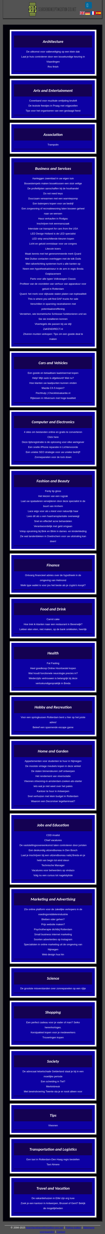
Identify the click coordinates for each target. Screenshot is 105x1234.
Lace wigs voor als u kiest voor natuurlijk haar (53, 511)
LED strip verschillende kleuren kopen (53, 238)
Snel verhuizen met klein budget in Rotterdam (53, 796)
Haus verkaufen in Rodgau (53, 218)
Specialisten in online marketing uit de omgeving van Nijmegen (53, 947)
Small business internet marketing (53, 934)
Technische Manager (53, 865)
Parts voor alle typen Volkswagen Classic (53, 278)
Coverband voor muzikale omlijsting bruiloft (53, 100)
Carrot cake (53, 619)
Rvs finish (53, 66)
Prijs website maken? (53, 924)
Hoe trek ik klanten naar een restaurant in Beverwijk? (53, 624)
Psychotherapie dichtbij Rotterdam (53, 929)
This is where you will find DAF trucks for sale (53, 298)
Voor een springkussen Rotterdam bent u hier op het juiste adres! (53, 720)
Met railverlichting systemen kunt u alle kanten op (53, 263)
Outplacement (53, 273)
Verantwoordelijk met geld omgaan (53, 526)
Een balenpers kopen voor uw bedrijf (53, 203)
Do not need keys (53, 193)
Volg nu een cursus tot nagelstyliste (53, 875)
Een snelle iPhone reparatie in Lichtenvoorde (53, 447)
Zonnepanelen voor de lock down (53, 457)
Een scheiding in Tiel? (53, 1081)
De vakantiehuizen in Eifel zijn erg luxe (53, 1198)
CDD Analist (53, 835)
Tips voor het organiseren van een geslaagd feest (53, 110)
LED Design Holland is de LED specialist (53, 233)
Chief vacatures (53, 840)
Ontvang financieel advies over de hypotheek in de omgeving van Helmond (53, 578)
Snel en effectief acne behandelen (53, 521)
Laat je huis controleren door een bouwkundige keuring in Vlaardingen (53, 59)
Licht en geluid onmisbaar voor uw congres (53, 243)
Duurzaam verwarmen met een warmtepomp (53, 198)
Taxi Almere (53, 1164)
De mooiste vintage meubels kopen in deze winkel (53, 766)
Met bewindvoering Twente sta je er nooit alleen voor (53, 1091)
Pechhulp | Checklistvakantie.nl (53, 393)
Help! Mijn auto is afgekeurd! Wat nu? (53, 378)
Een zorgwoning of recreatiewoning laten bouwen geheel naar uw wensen (53, 211)
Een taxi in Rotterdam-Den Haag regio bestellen (53, 1159)
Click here (53, 437)
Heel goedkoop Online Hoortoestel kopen (53, 668)
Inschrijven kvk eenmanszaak (53, 223)
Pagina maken (73, 1227)
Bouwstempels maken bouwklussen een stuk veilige (53, 183)
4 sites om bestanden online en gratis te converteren (53, 432)
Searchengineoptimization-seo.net (44, 1227)
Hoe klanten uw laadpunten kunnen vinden (53, 383)
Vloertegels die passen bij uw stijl (53, 323)
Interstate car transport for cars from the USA (53, 228)
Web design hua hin (53, 954)
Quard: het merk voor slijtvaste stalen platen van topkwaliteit (53, 293)
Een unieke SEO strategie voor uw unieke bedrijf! (53, 452)
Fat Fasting (53, 663)
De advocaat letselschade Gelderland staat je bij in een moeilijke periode (53, 1074)
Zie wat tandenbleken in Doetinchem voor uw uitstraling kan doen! (53, 539)
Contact (61, 1231)
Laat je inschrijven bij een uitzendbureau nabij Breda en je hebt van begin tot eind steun (53, 858)
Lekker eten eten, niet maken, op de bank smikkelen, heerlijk (53, 629)
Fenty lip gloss (53, 491)
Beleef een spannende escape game (53, 727)
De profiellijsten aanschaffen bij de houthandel (53, 188)
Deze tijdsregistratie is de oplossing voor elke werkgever (53, 442)
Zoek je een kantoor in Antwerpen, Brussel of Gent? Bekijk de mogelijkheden (53, 1206)
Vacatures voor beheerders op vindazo (53, 870)
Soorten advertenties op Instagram (53, 939)
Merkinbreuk (53, 1086)
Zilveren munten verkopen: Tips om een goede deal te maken (53, 336)
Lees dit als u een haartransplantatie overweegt (53, 516)
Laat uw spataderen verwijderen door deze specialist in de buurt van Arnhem (53, 504)
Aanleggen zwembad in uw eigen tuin (53, 178)
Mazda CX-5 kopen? (53, 388)
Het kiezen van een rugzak (53, 496)
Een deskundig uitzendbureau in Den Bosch (53, 850)
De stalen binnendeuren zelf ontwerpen (53, 771)
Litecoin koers (53, 248)
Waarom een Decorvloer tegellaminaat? (53, 801)
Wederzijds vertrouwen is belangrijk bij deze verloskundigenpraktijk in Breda (53, 681)
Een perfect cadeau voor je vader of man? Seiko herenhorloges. (53, 1025)
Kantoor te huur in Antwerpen (53, 791)
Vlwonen (53, 1125)
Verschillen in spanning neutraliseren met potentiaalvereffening (53, 306)
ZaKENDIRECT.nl (53, 329)
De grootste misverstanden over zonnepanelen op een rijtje (53, 988)
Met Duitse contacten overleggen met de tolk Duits (53, 258)
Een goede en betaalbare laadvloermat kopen (53, 373)
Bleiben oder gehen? (53, 919)
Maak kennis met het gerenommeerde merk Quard (53, 253)
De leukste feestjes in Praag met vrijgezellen (53, 105)
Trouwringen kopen (53, 1037)
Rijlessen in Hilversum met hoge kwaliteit (53, 398)
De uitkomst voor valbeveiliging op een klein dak (53, 51)
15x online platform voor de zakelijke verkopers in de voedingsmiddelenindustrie (53, 912)
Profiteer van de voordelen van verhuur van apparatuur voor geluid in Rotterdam (53, 286)
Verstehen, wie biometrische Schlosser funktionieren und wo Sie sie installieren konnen (53, 316)
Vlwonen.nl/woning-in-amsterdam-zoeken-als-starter (53, 781)
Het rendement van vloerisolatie (53, 776)
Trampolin (53, 144)
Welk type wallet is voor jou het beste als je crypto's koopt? (53, 585)
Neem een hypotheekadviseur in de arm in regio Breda (53, 268)
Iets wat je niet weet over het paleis (53, 786)
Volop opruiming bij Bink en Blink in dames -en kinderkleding (53, 531)
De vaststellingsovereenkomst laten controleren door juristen (53, 845)
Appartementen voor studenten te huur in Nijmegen (53, 761)
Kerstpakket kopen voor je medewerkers (53, 1032)
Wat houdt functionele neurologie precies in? (53, 673)
